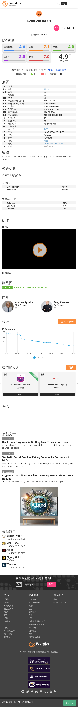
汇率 (31, 618)
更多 (71, 367)
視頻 (31, 615)
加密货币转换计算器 (37, 621)
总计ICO (7, 599)
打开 (46, 129)
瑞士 (46, 141)
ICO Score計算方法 (36, 624)
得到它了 (70, 703)
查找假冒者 (67, 321)
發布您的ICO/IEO (60, 602)
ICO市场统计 (9, 631)
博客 (6, 628)
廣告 (31, 609)
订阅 (51, 584)
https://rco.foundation (54, 143)
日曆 (6, 618)
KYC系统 (32, 628)
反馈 (31, 606)
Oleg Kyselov (61, 302)
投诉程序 (32, 631)
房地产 (47, 89)
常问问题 (8, 634)
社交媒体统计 (34, 602)
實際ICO (7, 602)
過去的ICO (8, 609)
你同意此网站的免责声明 (57, 70)
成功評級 (32, 599)
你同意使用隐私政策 (25, 702)
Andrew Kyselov (24, 302)
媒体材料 (32, 612)
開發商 (7, 637)
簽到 (55, 599)
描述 (6, 612)
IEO (5, 615)
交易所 (7, 621)
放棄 (31, 634)
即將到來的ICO (10, 606)
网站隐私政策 (34, 637)
